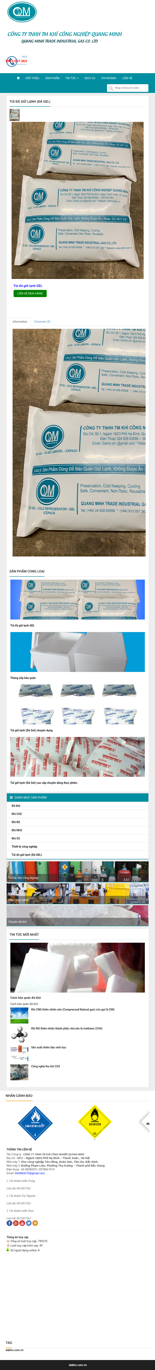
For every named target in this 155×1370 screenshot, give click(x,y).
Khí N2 (16, 822)
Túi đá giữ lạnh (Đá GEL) (27, 854)
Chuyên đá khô (18, 921)
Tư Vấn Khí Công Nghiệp (24, 878)
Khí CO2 (17, 813)
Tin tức (72, 78)
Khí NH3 (17, 830)
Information (20, 321)
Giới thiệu (32, 78)
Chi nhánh (108, 78)
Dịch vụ (90, 78)
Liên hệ (127, 78)
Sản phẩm (52, 78)
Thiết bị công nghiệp (25, 846)
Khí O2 (16, 838)
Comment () (42, 321)
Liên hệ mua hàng (30, 293)
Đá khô (16, 805)
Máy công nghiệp (19, 899)
